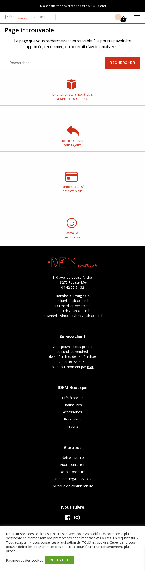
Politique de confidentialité (72, 485)
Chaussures (72, 404)
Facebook (67, 517)
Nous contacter (72, 464)
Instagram (77, 517)
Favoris (72, 426)
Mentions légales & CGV (73, 478)
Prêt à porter (72, 397)
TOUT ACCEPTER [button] (59, 560)
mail (90, 366)
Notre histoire (72, 457)
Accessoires (72, 412)
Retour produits (72, 471)
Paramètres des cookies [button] (24, 560)
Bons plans (72, 419)
